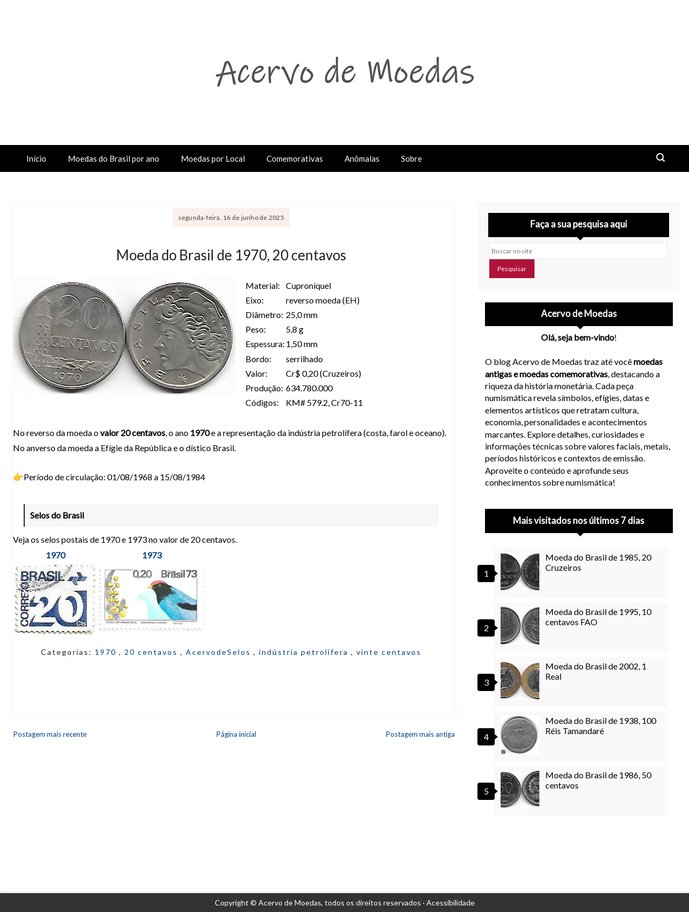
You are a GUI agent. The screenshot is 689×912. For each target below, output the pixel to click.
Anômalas (361, 158)
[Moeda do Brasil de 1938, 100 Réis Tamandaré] (522, 734)
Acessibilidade (450, 902)
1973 (151, 555)
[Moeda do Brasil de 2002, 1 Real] (522, 680)
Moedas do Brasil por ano (113, 158)
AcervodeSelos (220, 652)
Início (36, 158)
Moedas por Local (213, 158)
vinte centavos (388, 652)
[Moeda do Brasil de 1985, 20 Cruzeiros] (522, 571)
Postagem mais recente (50, 734)
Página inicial (236, 734)
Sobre (411, 158)
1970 (55, 555)
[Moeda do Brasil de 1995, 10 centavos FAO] (522, 625)
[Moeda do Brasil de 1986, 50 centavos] (522, 789)
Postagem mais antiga (420, 734)
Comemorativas (294, 158)
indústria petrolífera (305, 652)
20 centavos (152, 652)
